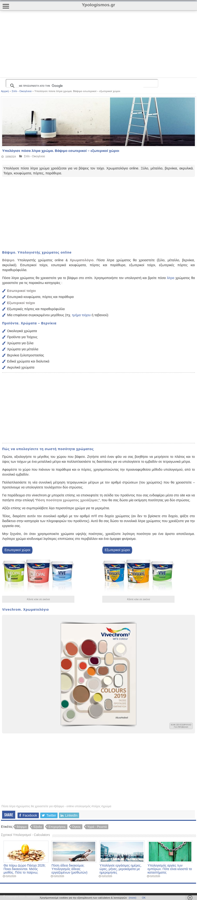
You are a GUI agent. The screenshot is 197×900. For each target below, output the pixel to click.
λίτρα (170, 278)
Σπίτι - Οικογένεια (22, 91)
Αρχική (5, 91)
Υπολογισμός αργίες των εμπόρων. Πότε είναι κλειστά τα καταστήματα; (170, 869)
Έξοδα (37, 826)
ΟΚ (144, 897)
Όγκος (76, 826)
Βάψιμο (22, 826)
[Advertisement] (85, 44)
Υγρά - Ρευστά (97, 826)
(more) (132, 897)
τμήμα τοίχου (81, 315)
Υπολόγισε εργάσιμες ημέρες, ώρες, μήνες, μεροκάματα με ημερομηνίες (120, 869)
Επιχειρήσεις (57, 826)
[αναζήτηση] (81, 86)
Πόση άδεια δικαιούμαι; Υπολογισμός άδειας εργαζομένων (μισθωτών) (69, 869)
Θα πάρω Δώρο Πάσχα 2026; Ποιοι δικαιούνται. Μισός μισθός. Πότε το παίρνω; (25, 869)
